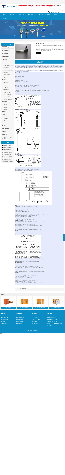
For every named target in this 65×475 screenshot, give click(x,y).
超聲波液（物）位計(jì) (7, 92)
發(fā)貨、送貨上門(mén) (36, 319)
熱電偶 (4, 120)
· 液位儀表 (4, 79)
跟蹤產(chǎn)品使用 (19, 319)
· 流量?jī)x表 (4, 59)
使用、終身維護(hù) (35, 321)
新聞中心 (49, 14)
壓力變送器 (5, 107)
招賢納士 (56, 14)
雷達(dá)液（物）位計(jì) (7, 94)
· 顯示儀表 (4, 125)
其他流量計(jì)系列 (6, 74)
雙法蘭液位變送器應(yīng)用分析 (7, 149)
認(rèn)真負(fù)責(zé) (4, 319)
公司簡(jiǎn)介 (12, 14)
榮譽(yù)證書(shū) (31, 14)
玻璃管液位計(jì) (6, 87)
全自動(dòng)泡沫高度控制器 (22, 288)
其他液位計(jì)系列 (6, 96)
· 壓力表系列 (4, 111)
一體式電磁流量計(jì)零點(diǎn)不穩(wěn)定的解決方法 (7, 152)
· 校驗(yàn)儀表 (5, 128)
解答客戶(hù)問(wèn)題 (20, 317)
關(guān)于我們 (56, 0)
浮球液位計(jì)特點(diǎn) (6, 154)
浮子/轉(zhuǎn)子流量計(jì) (8, 65)
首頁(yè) (4, 14)
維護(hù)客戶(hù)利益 (19, 321)
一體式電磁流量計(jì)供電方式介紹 (7, 156)
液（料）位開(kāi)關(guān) (7, 99)
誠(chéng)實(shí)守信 (4, 317)
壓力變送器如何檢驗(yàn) (7, 147)
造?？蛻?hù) (3, 321)
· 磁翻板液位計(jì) (6, 56)
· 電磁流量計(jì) (5, 46)
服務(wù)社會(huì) (4, 323)
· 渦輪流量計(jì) (5, 50)
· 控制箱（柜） (5, 134)
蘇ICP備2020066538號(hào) (34, 330)
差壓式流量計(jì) (6, 67)
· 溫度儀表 (4, 115)
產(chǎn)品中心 (22, 14)
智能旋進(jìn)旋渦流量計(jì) (8, 70)
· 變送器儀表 (4, 101)
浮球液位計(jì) (5, 85)
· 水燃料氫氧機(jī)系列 (7, 138)
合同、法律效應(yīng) (35, 317)
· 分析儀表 (4, 131)
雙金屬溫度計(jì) (6, 118)
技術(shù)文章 (41, 14)
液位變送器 (5, 104)
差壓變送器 (5, 109)
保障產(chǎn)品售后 (19, 323)
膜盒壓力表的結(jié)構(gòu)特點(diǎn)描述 (7, 145)
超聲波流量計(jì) (6, 72)
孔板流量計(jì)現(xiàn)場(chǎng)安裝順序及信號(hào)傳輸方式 (7, 159)
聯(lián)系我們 (61, 0)
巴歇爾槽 (4, 77)
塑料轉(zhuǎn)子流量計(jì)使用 (7, 161)
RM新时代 (1, 333)
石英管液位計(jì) (6, 89)
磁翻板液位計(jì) (6, 82)
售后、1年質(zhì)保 (35, 323)
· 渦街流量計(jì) (5, 53)
